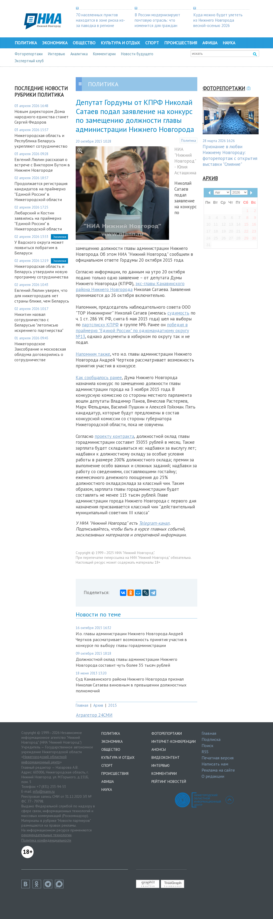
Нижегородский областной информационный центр (44, 759)
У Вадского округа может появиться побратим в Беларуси (39, 247)
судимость (178, 313)
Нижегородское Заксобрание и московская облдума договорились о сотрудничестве (40, 351)
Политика (26, 42)
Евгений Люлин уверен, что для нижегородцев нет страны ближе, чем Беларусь (41, 296)
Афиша (209, 42)
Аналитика (79, 53)
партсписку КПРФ (100, 325)
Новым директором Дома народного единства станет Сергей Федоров (41, 117)
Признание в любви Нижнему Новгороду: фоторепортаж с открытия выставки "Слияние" (230, 155)
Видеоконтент (165, 757)
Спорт (152, 42)
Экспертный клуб (29, 60)
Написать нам (215, 764)
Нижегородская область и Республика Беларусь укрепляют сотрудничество (40, 141)
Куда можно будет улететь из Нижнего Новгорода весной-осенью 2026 (218, 20)
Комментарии (104, 53)
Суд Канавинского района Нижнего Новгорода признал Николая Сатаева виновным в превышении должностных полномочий (131, 684)
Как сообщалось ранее (99, 377)
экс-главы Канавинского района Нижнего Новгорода (130, 286)
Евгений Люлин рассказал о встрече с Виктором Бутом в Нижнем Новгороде (42, 165)
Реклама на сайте (218, 770)
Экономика (54, 42)
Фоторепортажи (29, 53)
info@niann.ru (44, 791)
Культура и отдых (120, 42)
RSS (205, 751)
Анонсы (158, 749)
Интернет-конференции (173, 741)
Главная (82, 705)
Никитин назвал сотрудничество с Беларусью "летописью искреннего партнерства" (38, 322)
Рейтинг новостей (168, 781)
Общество (84, 42)
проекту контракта (114, 436)
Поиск (207, 745)
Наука (229, 42)
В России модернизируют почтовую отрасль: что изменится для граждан (157, 20)
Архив (98, 705)
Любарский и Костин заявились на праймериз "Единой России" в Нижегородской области (38, 220)
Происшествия (180, 42)
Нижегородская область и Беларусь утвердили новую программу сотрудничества (41, 272)
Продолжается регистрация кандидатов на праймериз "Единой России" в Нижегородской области (40, 191)
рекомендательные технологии (46, 834)
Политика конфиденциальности (46, 840)
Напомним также (93, 354)
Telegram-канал (154, 523)
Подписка (211, 739)
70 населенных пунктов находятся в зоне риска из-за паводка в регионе (100, 20)
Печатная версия (218, 757)
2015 (112, 705)
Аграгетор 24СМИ (94, 715)
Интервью (56, 53)
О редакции (213, 776)
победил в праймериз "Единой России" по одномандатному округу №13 (132, 330)
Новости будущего (137, 53)
